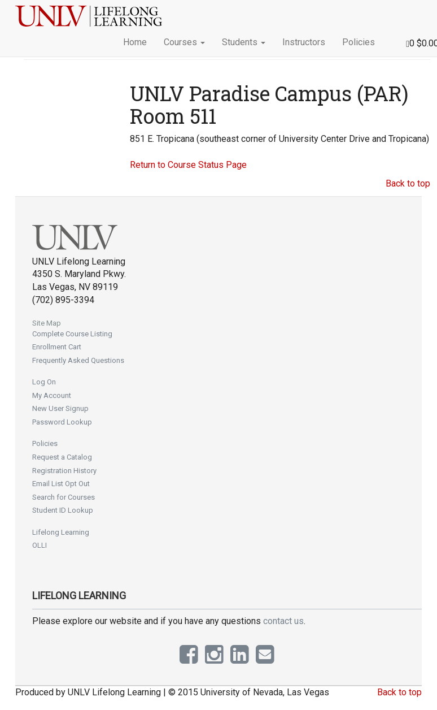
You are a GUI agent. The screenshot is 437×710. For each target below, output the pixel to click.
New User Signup (60, 408)
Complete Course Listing (72, 334)
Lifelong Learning (60, 532)
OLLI (39, 545)
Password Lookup (62, 422)
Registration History (64, 470)
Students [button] (243, 42)
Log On (44, 382)
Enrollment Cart (56, 347)
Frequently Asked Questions (78, 360)
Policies (358, 42)
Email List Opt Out (61, 483)
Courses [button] (184, 42)
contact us (283, 621)
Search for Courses (63, 497)
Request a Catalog (62, 457)
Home (135, 42)
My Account (51, 395)
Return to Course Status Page (188, 164)
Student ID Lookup (62, 510)
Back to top (408, 183)
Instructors (303, 42)
